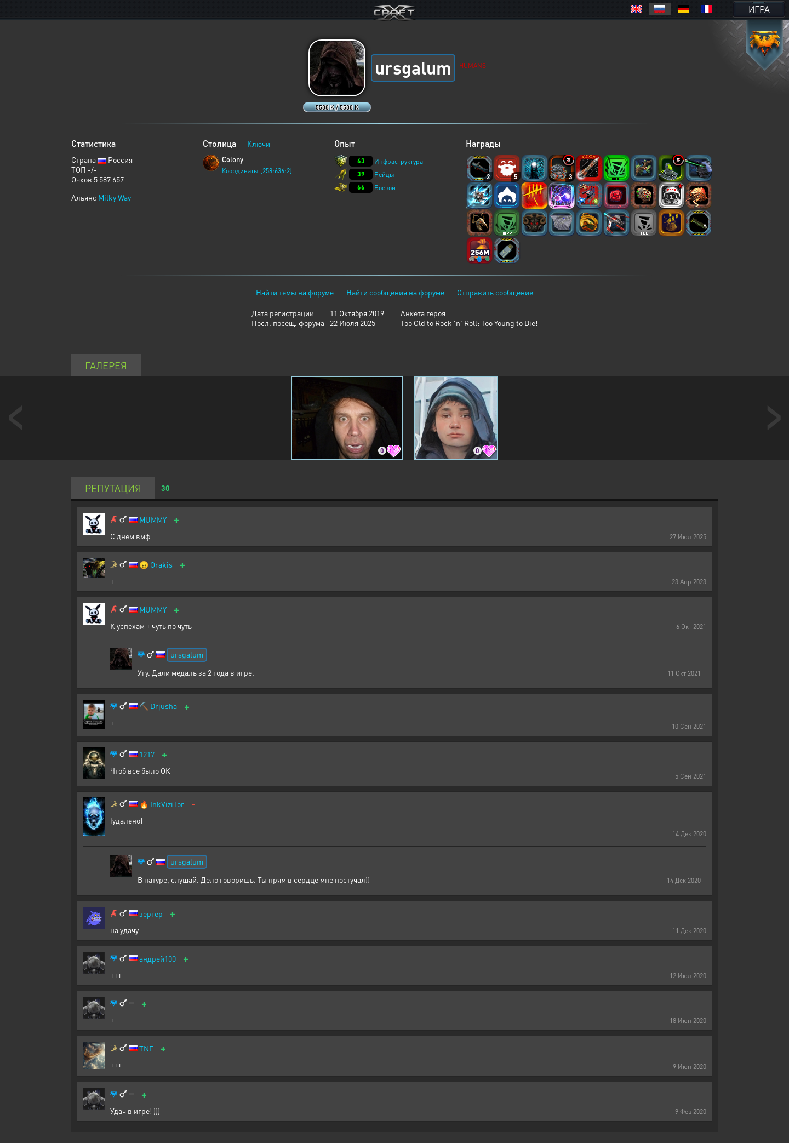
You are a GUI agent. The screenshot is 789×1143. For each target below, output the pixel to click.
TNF (146, 1048)
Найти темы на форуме (295, 292)
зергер (151, 913)
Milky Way (114, 197)
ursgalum (186, 654)
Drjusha (163, 706)
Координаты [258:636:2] (257, 171)
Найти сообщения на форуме (395, 292)
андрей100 (157, 958)
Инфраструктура (398, 161)
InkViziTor (167, 804)
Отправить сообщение (495, 292)
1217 (147, 754)
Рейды (384, 174)
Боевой (385, 188)
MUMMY (153, 519)
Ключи (258, 143)
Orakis (161, 564)
